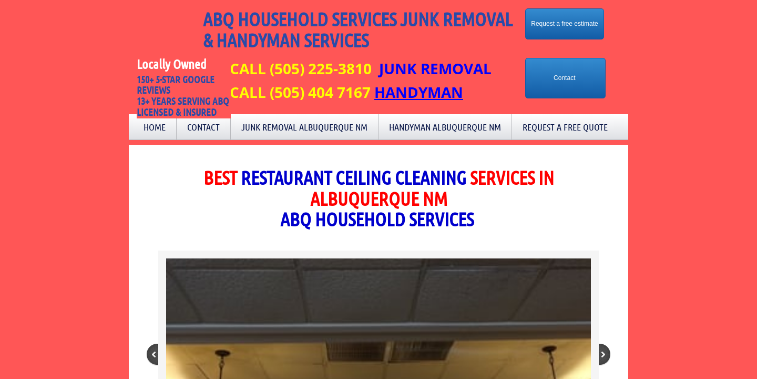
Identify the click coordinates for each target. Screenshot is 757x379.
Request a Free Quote (565, 127)
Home (155, 127)
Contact (203, 127)
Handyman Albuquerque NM (445, 127)
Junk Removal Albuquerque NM (304, 127)
